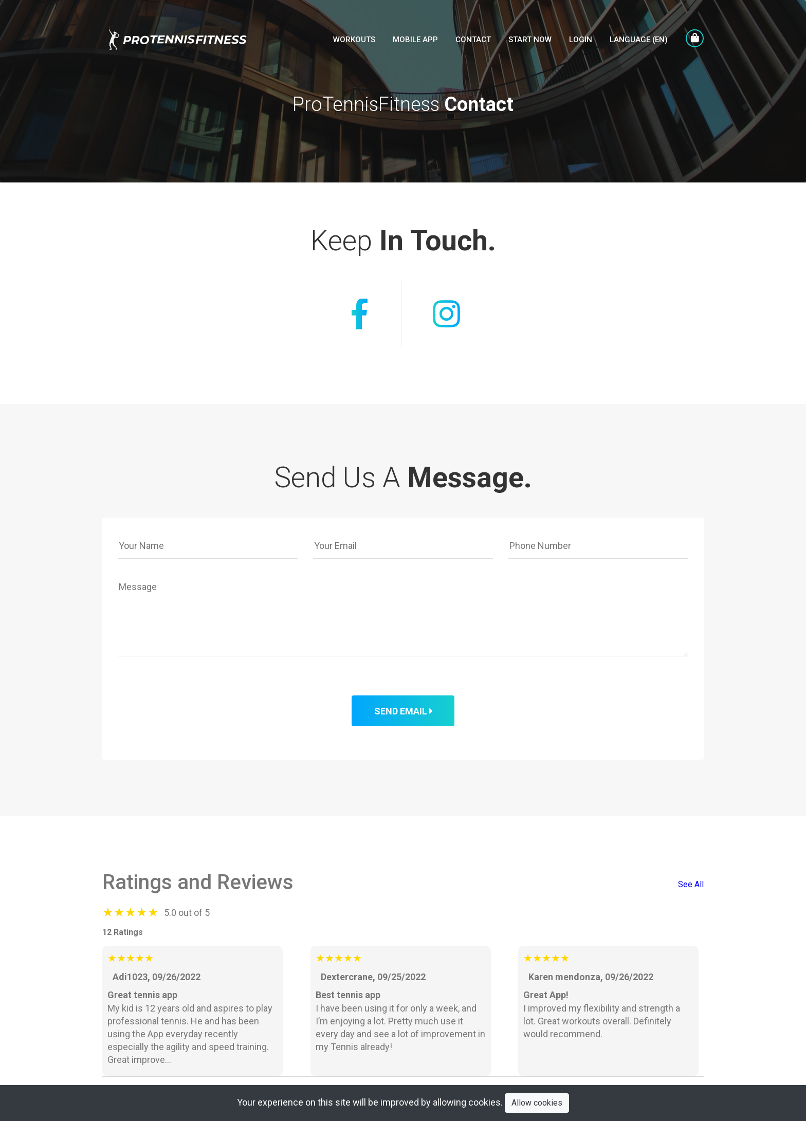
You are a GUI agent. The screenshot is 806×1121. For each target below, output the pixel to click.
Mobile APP (415, 39)
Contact (473, 39)
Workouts (354, 39)
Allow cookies (536, 1103)
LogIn (580, 39)
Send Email (403, 711)
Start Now (530, 39)
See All (691, 884)
